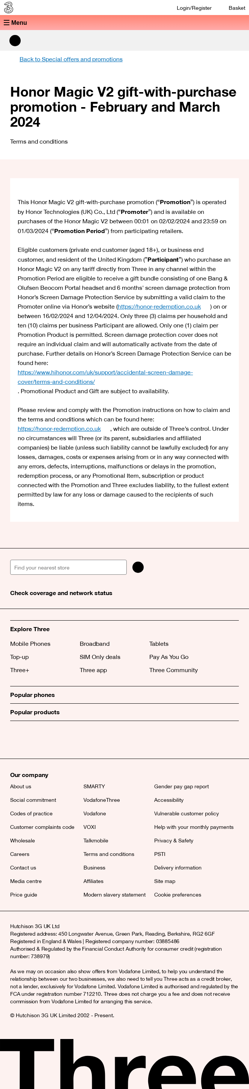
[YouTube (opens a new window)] (68, 739)
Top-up (19, 656)
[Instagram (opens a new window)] (51, 739)
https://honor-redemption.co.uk (164, 306)
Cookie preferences (177, 895)
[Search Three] (15, 40)
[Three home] (8, 7)
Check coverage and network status (61, 592)
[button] (124, 22)
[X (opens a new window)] (17, 739)
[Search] (138, 567)
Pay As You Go (168, 656)
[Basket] (232, 7)
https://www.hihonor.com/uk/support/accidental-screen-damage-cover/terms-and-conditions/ (124, 376)
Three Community (173, 669)
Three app (93, 669)
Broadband (94, 643)
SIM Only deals (100, 656)
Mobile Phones (30, 643)
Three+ (19, 669)
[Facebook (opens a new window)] (34, 739)
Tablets (159, 643)
